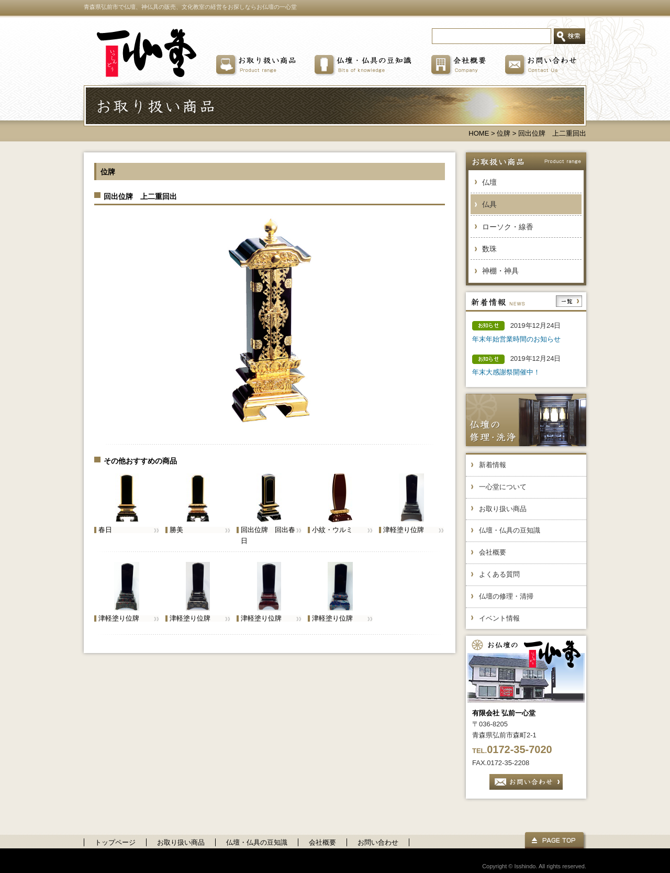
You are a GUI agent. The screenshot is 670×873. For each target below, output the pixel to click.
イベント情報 (499, 618)
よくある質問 (499, 574)
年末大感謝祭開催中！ (506, 372)
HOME (478, 133)
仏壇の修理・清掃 (506, 596)
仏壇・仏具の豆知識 (509, 530)
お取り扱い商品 (503, 509)
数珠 (489, 249)
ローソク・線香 (507, 227)
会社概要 (492, 552)
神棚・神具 (500, 271)
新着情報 (492, 465)
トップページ (115, 842)
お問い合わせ (378, 842)
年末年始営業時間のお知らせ (516, 339)
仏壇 (489, 182)
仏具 (489, 204)
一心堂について (503, 487)
